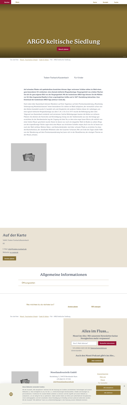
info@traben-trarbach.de (17, 249)
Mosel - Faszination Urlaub (29, 60)
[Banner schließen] (124, 380)
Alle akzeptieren (108, 382)
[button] (5, 2)
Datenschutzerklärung (99, 348)
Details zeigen (91, 401)
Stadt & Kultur (44, 60)
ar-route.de (14, 252)
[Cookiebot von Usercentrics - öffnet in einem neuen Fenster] (11, 401)
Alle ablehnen (108, 387)
